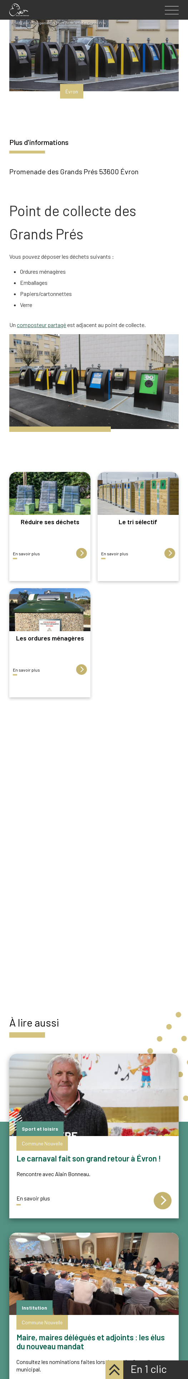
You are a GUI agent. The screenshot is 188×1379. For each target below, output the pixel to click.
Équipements (43, 23)
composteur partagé (41, 324)
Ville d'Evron (20, 23)
